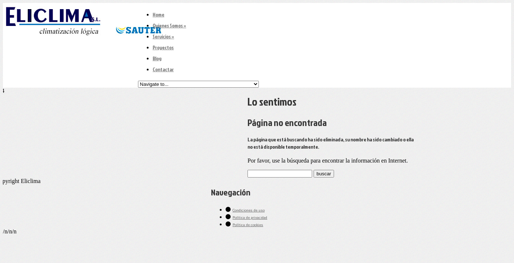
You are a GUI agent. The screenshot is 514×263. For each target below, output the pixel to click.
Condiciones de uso (249, 210)
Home (158, 14)
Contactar (163, 69)
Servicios (163, 36)
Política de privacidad (250, 217)
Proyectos (163, 47)
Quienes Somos (169, 25)
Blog (157, 58)
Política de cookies (248, 225)
